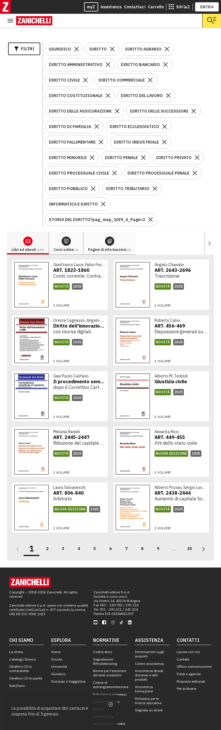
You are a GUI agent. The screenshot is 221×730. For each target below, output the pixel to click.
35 (189, 534)
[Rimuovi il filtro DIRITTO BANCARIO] (165, 51)
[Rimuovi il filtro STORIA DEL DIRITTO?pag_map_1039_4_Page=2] (150, 206)
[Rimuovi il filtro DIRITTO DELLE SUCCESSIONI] (193, 97)
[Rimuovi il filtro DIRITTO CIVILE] (85, 66)
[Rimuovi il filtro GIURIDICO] (76, 35)
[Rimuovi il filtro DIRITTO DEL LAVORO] (168, 82)
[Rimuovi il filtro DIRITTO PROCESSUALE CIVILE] (114, 159)
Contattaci (135, 6)
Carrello (156, 6)
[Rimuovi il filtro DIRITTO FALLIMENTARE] (101, 128)
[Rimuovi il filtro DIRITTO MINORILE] (92, 144)
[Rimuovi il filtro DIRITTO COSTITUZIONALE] (108, 82)
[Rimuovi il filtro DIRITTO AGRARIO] (167, 35)
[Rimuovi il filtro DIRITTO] (112, 35)
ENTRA (207, 6)
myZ (91, 6)
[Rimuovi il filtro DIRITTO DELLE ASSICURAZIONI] (117, 97)
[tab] (28, 229)
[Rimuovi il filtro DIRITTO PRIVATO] (197, 144)
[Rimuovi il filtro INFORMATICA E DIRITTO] (103, 190)
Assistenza (111, 6)
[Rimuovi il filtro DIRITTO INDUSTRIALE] (164, 128)
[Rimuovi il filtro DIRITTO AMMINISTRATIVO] (108, 51)
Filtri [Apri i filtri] (24, 35)
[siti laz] (179, 7)
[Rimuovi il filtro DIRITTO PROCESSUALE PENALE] (195, 159)
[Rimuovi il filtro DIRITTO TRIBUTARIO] (155, 175)
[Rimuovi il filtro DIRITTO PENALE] (143, 144)
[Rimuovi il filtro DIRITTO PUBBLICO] (93, 175)
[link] (60, 271)
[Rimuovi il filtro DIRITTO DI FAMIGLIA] (97, 113)
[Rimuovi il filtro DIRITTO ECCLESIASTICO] (164, 113)
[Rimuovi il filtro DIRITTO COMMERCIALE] (150, 66)
